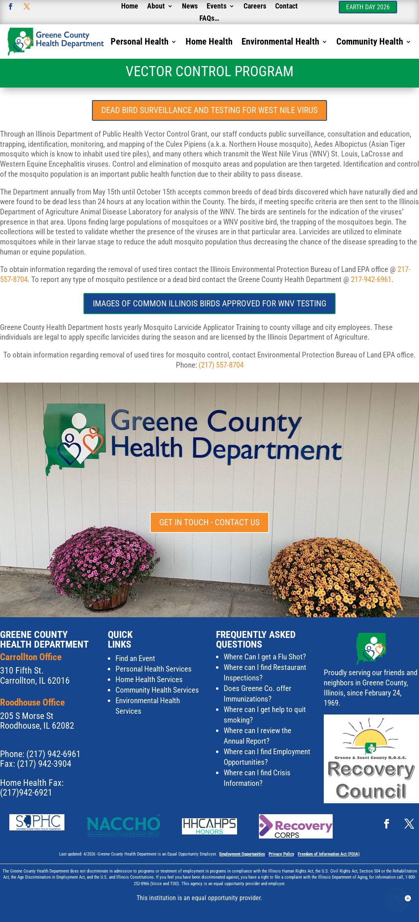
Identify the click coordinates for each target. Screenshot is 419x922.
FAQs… (209, 18)
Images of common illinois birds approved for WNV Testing (209, 303)
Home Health (209, 43)
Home (129, 6)
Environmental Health (280, 43)
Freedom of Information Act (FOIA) (329, 854)
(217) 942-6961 (53, 754)
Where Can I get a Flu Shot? (265, 656)
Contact (286, 6)
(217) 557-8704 (221, 365)
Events (217, 6)
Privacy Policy (281, 854)
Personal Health (140, 43)
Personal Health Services (153, 669)
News (190, 6)
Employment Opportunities (242, 854)
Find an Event (135, 658)
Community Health (369, 43)
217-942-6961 (371, 279)
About (156, 6)
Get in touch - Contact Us (209, 522)
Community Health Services (157, 690)
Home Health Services (149, 679)
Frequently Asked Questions (256, 639)
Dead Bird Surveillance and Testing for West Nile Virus (209, 110)
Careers (255, 6)
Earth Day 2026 (368, 7)
